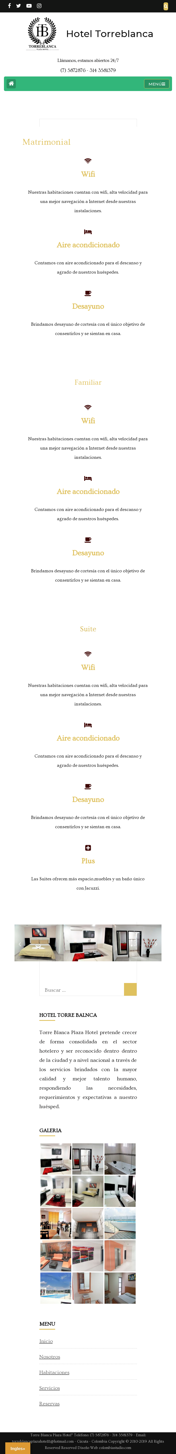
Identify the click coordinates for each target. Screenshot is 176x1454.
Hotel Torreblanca (110, 33)
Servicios (49, 1388)
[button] (19, 944)
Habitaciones (54, 1372)
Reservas (49, 1404)
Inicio (46, 1341)
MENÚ (157, 84)
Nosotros (49, 1357)
